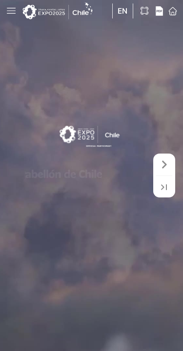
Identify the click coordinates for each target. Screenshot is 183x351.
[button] (11, 11)
